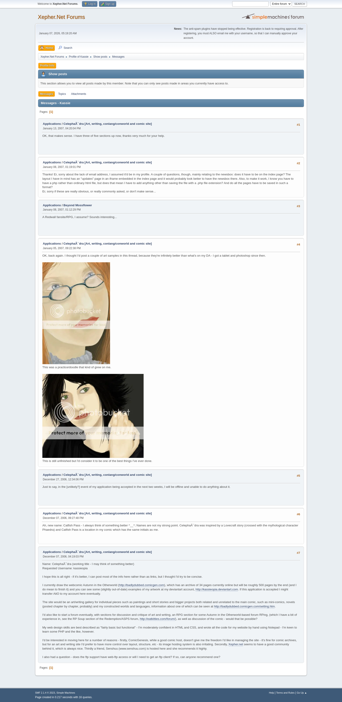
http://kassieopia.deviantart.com (216, 589)
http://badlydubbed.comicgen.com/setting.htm (244, 606)
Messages (46, 94)
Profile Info (47, 65)
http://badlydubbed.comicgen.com (141, 585)
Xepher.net (236, 644)
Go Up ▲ (302, 692)
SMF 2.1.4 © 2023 (45, 692)
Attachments (78, 94)
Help (271, 692)
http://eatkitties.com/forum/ (157, 619)
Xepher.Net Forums (61, 17)
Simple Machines (65, 692)
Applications (52, 123)
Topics (62, 94)
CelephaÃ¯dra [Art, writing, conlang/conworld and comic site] (107, 123)
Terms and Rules (285, 692)
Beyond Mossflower (77, 205)
